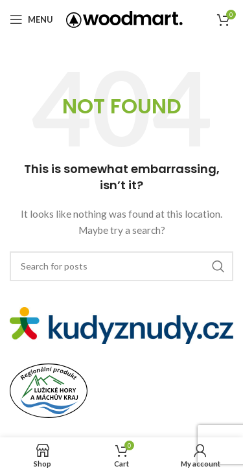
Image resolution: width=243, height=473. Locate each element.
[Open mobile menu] (31, 19)
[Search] (121, 266)
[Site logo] (124, 18)
